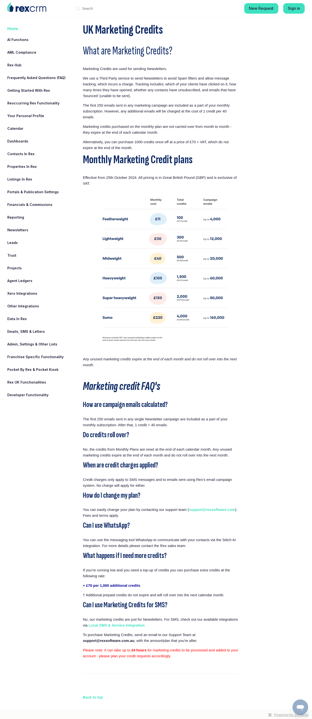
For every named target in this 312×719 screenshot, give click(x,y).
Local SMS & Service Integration (116, 625)
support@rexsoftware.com (212, 509)
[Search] (145, 8)
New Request (261, 8)
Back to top (93, 697)
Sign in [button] (294, 8)
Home (12, 29)
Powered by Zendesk (291, 715)
